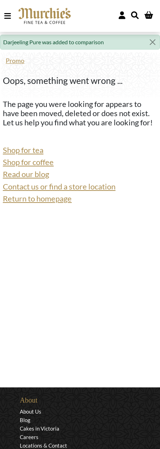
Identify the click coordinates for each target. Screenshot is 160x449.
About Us (30, 411)
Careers (29, 437)
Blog (25, 420)
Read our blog (26, 174)
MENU (9, 16)
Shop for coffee (28, 162)
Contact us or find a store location (59, 186)
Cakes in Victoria (39, 428)
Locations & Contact (43, 445)
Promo (15, 60)
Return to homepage (37, 198)
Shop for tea (23, 150)
